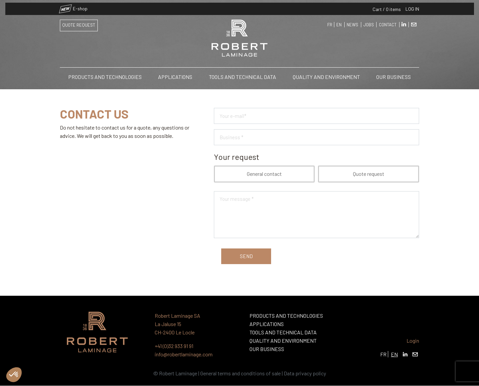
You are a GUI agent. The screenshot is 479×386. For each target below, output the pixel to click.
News (352, 22)
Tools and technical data (242, 74)
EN (339, 22)
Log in (412, 6)
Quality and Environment (326, 74)
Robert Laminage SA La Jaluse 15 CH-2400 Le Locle (177, 323)
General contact (264, 174)
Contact (388, 22)
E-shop (73, 6)
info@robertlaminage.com (184, 354)
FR (329, 22)
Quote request (78, 22)
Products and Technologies (105, 74)
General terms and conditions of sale (240, 373)
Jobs (369, 22)
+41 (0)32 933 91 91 (174, 346)
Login (412, 340)
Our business (393, 74)
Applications (175, 74)
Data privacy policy (305, 373)
